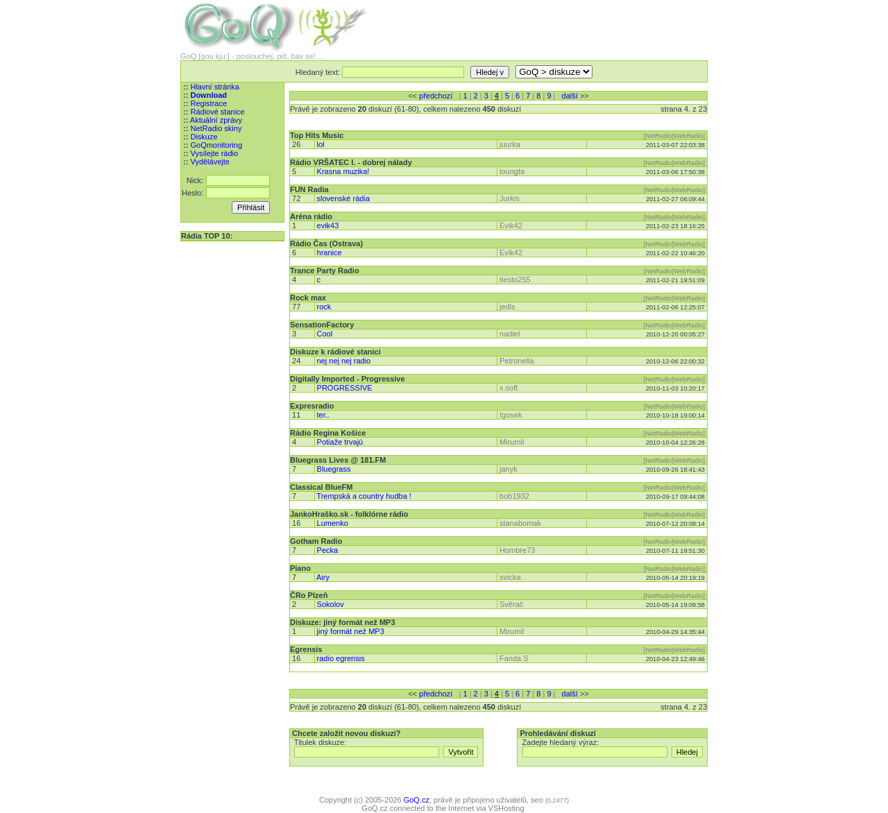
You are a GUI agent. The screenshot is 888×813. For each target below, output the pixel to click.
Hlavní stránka (214, 87)
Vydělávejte (209, 161)
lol (321, 144)
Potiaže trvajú (340, 442)
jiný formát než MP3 (350, 631)
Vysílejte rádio (214, 153)
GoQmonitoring (216, 145)
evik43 (328, 225)
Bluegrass (334, 469)
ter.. (323, 415)
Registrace (208, 103)
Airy (323, 577)
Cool (325, 334)
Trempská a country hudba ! (363, 496)
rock (324, 306)
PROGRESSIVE (345, 388)
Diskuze (203, 136)
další (570, 96)
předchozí (435, 96)
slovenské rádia (343, 198)
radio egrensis (341, 658)
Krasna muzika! (343, 171)
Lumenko (332, 523)
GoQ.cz (416, 800)
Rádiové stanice (217, 112)
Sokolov (330, 604)
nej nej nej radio (344, 361)
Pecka (328, 550)
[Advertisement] (545, 21)
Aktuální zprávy (216, 120)
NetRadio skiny (215, 128)
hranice (329, 252)
